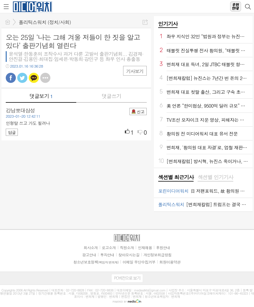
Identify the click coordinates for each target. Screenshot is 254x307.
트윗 (22, 78)
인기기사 (168, 23)
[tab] (176, 177)
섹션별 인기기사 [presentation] (215, 177)
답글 (12, 132)
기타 (45, 78)
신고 (140, 112)
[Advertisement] (127, 300)
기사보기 (135, 71)
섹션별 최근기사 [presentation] (176, 177)
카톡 (34, 78)
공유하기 (145, 22)
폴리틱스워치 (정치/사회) (45, 22)
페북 (11, 78)
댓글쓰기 (111, 96)
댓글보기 (40, 96)
